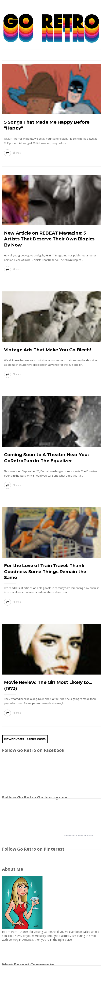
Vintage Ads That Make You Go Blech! (47, 350)
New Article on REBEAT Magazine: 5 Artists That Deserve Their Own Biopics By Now (49, 239)
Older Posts (36, 739)
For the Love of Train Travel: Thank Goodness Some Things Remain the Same (45, 571)
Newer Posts (14, 739)
